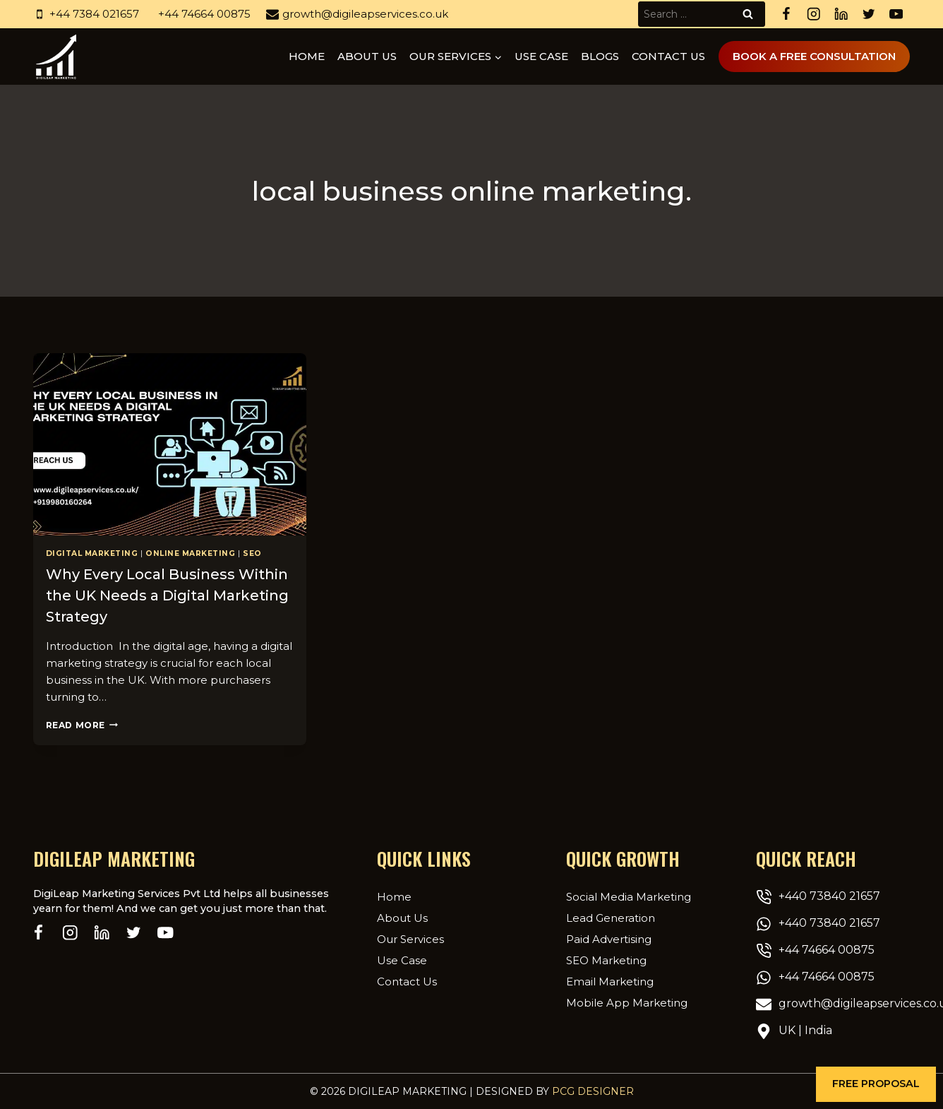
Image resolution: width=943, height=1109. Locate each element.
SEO (252, 553)
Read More (82, 725)
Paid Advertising (608, 939)
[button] (876, 1084)
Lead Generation (610, 918)
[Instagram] (813, 14)
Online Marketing (190, 553)
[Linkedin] (841, 14)
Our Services (410, 939)
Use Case (541, 56)
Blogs (600, 56)
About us (367, 56)
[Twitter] (868, 14)
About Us (402, 918)
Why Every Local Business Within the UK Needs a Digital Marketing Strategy (167, 595)
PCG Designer (593, 1091)
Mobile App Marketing (626, 1002)
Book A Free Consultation (814, 56)
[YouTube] (896, 14)
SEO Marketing (606, 960)
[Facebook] (786, 14)
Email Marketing (610, 981)
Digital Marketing (92, 553)
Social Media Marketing (628, 896)
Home (307, 56)
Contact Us (668, 56)
